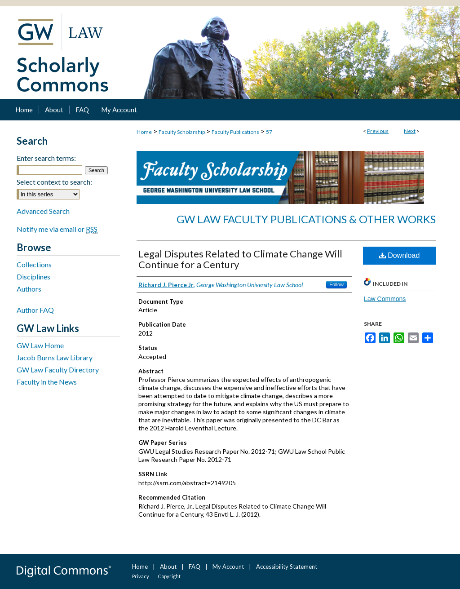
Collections (34, 264)
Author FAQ (35, 310)
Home (144, 131)
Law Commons (385, 298)
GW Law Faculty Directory (58, 369)
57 (269, 131)
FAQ (194, 566)
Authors (29, 288)
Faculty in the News (47, 381)
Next (410, 131)
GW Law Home (40, 345)
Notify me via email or (57, 229)
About (168, 566)
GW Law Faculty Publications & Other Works (306, 219)
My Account (228, 566)
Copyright (169, 576)
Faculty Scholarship (182, 131)
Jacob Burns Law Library (55, 357)
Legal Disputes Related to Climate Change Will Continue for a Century (240, 259)
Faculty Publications (235, 131)
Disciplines (33, 276)
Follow (336, 284)
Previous (378, 131)
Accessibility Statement (286, 566)
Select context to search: (54, 181)
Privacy (140, 576)
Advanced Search (43, 211)
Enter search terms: (46, 158)
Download (399, 255)
